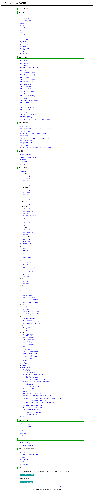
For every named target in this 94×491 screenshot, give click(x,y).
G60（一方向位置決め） (26, 103)
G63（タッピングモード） (27, 110)
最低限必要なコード (28, 370)
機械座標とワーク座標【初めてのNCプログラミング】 (37, 395)
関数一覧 (25, 180)
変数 (21, 30)
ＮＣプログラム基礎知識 (15, 3)
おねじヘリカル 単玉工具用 (30, 302)
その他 (22, 435)
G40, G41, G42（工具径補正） (28, 91)
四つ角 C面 (26, 328)
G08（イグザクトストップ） (27, 75)
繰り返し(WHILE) (24, 49)
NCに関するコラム (25, 367)
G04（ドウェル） (25, 70)
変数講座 (22, 346)
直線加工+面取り (27, 342)
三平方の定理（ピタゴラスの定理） (29, 454)
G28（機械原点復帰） (26, 84)
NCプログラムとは (25, 18)
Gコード (22, 37)
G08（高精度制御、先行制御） (28, 72)
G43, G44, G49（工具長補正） (28, 93)
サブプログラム (24, 431)
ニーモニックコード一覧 (29, 215)
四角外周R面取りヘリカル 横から (32, 321)
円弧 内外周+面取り (28, 344)
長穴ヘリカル (26, 281)
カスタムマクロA (24, 53)
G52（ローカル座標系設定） (27, 96)
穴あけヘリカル (27, 262)
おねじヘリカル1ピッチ (29, 297)
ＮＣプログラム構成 (25, 21)
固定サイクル (23, 161)
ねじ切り (22, 164)
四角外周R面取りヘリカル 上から (32, 323)
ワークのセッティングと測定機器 (32, 412)
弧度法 (22, 461)
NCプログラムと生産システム (31, 388)
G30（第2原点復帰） (25, 86)
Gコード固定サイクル (26, 39)
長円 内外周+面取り (28, 337)
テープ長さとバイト (25, 363)
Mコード (22, 35)
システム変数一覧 (28, 178)
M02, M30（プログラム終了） (28, 131)
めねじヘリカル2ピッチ (29, 295)
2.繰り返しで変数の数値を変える (32, 351)
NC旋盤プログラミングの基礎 (28, 157)
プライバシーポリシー (43, 486)
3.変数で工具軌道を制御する (30, 353)
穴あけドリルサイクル (29, 267)
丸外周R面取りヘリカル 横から (32, 311)
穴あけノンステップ (28, 269)
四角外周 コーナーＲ (29, 318)
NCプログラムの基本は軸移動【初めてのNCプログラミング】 (39, 400)
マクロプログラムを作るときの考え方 (33, 374)
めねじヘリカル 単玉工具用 (30, 300)
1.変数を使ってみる (28, 349)
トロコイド (26, 330)
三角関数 (22, 452)
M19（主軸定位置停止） (26, 140)
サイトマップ (53, 486)
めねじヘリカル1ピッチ (29, 293)
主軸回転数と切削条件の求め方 (31, 409)
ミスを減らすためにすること (30, 372)
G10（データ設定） (25, 77)
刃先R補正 (23, 159)
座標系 (22, 23)
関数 (21, 32)
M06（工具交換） (25, 135)
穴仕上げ (25, 264)
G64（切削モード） (25, 112)
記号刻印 (25, 248)
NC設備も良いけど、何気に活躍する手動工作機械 (36, 381)
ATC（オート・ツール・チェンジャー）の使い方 (36, 407)
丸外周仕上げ (26, 309)
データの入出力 (24, 360)
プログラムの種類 (25, 424)
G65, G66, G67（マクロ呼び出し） (29, 114)
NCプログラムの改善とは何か (31, 386)
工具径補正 (23, 42)
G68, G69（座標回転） (26, 117)
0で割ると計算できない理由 (27, 443)
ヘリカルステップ (28, 271)
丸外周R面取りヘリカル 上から (32, 314)
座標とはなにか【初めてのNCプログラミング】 (35, 393)
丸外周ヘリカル (27, 307)
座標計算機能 (23, 433)
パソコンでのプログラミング (28, 365)
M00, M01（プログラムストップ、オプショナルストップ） (35, 128)
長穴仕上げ (26, 283)
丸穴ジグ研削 (26, 276)
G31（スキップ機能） (26, 89)
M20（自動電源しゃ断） (26, 143)
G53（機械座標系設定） (26, 98)
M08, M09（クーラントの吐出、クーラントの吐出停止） (35, 138)
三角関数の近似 (24, 464)
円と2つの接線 (24, 459)
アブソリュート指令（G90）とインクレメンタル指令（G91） (39, 402)
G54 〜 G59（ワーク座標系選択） (29, 100)
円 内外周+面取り (28, 335)
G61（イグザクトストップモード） (29, 105)
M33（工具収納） (25, 145)
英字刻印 (25, 253)
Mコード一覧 (26, 218)
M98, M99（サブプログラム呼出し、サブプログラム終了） (35, 147)
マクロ (22, 51)
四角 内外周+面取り (28, 339)
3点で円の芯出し (27, 257)
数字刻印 (25, 250)
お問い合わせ (62, 486)
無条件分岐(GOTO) (25, 44)
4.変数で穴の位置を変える (30, 356)
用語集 (22, 416)
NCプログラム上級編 (26, 482)
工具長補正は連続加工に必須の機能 (32, 405)
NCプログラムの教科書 (27, 475)
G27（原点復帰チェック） (27, 82)
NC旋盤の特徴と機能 (25, 154)
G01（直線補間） (25, 65)
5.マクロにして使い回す (29, 358)
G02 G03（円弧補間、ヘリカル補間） (30, 68)
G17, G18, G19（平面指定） (27, 79)
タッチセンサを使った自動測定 (31, 414)
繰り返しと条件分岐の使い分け (31, 377)
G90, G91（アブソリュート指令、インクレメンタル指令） (35, 119)
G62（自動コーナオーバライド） (29, 107)
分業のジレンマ (27, 391)
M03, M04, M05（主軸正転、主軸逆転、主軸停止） (33, 133)
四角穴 (25, 288)
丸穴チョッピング (28, 274)
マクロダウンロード (25, 243)
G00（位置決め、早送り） (27, 63)
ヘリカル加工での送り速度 (27, 445)
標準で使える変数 (28, 384)
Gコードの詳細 (24, 60)
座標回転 (22, 457)
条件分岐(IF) (23, 46)
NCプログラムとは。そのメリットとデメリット (35, 379)
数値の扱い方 (23, 28)
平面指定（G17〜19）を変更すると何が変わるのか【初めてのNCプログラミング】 (45, 398)
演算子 (22, 25)
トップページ (23, 16)
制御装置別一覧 (24, 171)
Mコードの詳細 (24, 126)
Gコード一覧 (26, 176)
